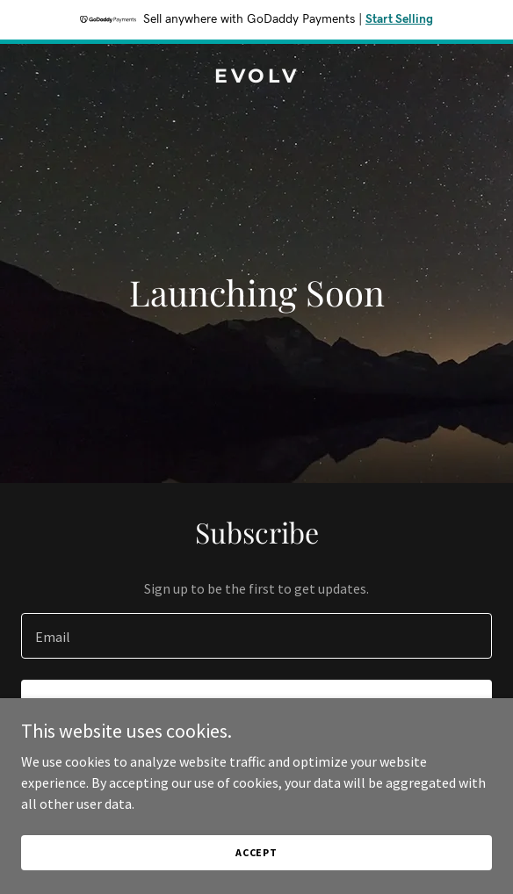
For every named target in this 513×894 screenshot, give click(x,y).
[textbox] (256, 636)
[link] (256, 77)
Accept (256, 852)
